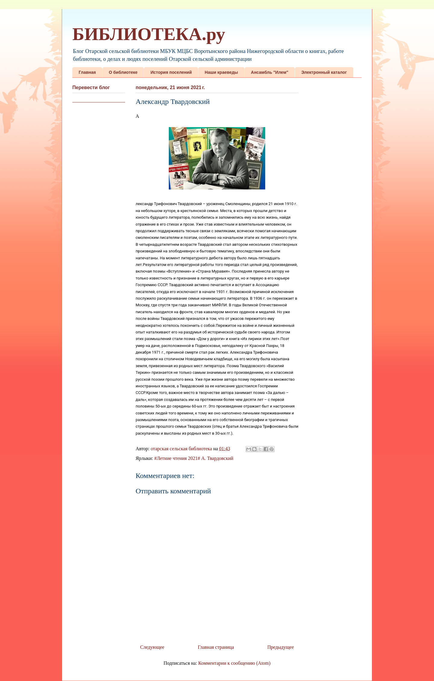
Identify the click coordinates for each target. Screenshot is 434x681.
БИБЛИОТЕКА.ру (148, 34)
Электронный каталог (324, 72)
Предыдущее (280, 647)
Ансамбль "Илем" (269, 72)
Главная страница (216, 647)
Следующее (152, 647)
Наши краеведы (221, 72)
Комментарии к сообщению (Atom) (234, 663)
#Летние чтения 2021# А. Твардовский (193, 458)
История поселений (171, 72)
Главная (87, 72)
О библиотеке (123, 72)
